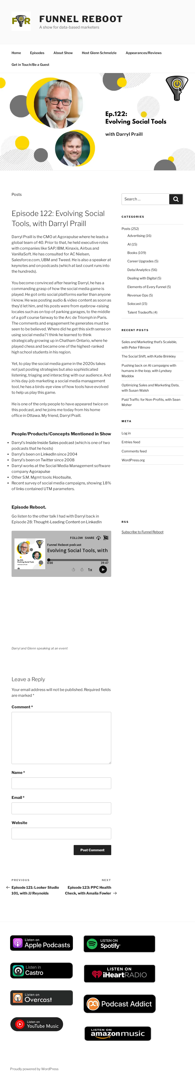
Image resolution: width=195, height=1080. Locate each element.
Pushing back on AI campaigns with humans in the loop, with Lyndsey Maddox (149, 370)
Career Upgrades (140, 261)
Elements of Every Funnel (146, 287)
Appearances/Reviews (144, 53)
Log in (126, 433)
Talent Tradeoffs (140, 312)
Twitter (47, 460)
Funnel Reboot (81, 19)
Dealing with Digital (141, 278)
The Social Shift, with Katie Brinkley (149, 356)
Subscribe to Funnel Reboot (142, 532)
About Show (63, 53)
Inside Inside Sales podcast (50, 442)
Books (132, 253)
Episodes (37, 53)
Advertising (136, 236)
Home (16, 53)
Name (18, 772)
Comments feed (134, 451)
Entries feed (131, 442)
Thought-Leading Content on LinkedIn (67, 522)
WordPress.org (133, 460)
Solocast (134, 304)
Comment (22, 707)
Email (18, 797)
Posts (17, 194)
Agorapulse (39, 471)
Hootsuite (62, 477)
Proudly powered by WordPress (34, 1069)
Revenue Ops (137, 295)
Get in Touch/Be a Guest (30, 64)
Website (19, 823)
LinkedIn (48, 454)
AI (129, 244)
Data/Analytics (138, 270)
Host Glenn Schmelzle (99, 53)
